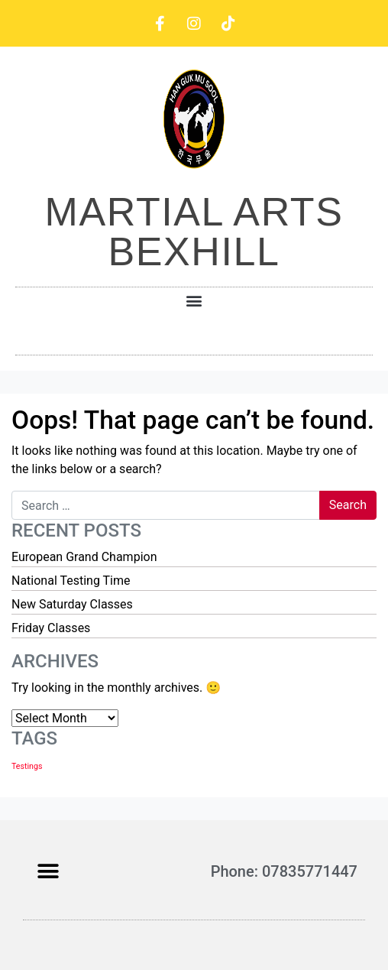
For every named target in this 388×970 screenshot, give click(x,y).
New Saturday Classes (72, 604)
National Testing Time (71, 580)
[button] (194, 300)
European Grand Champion (84, 557)
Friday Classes (50, 628)
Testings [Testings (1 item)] (26, 766)
